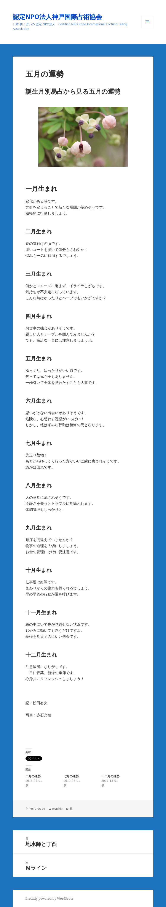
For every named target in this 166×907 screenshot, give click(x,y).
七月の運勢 (71, 776)
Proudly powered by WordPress (49, 898)
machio (57, 809)
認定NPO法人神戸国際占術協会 (60, 16)
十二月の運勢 (110, 776)
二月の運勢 (33, 776)
